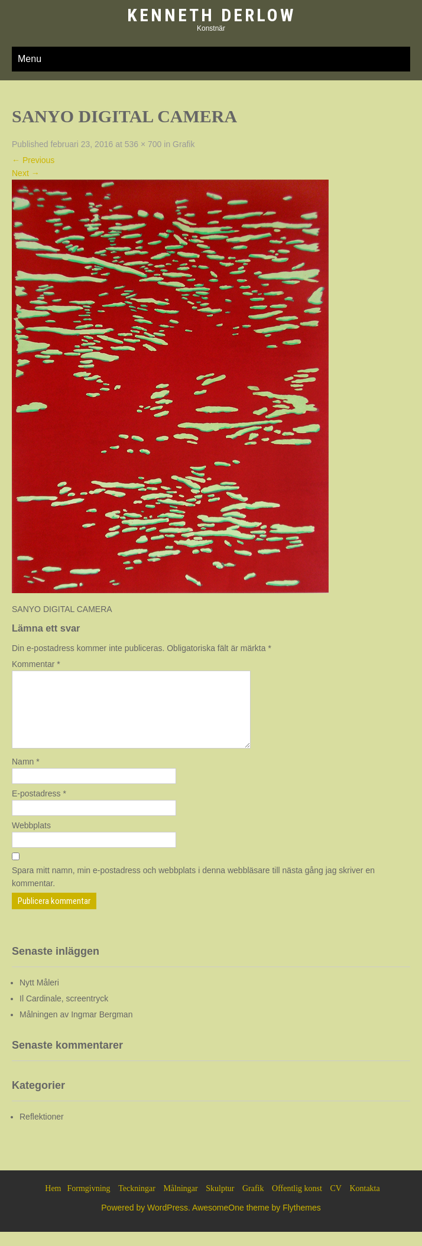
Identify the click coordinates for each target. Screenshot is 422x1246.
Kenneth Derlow (211, 15)
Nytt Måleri (39, 996)
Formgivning (89, 1202)
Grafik (183, 144)
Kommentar (36, 664)
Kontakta (364, 1202)
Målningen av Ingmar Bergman (76, 1028)
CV (335, 1202)
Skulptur (220, 1202)
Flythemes (302, 1222)
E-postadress (39, 807)
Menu (29, 59)
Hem (53, 1202)
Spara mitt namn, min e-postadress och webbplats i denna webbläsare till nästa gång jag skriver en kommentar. (193, 891)
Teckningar (136, 1202)
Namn (26, 775)
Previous (33, 160)
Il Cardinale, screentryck (64, 1012)
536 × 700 (143, 144)
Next (26, 173)
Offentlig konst (297, 1202)
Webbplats (31, 839)
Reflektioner (42, 1131)
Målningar (180, 1202)
